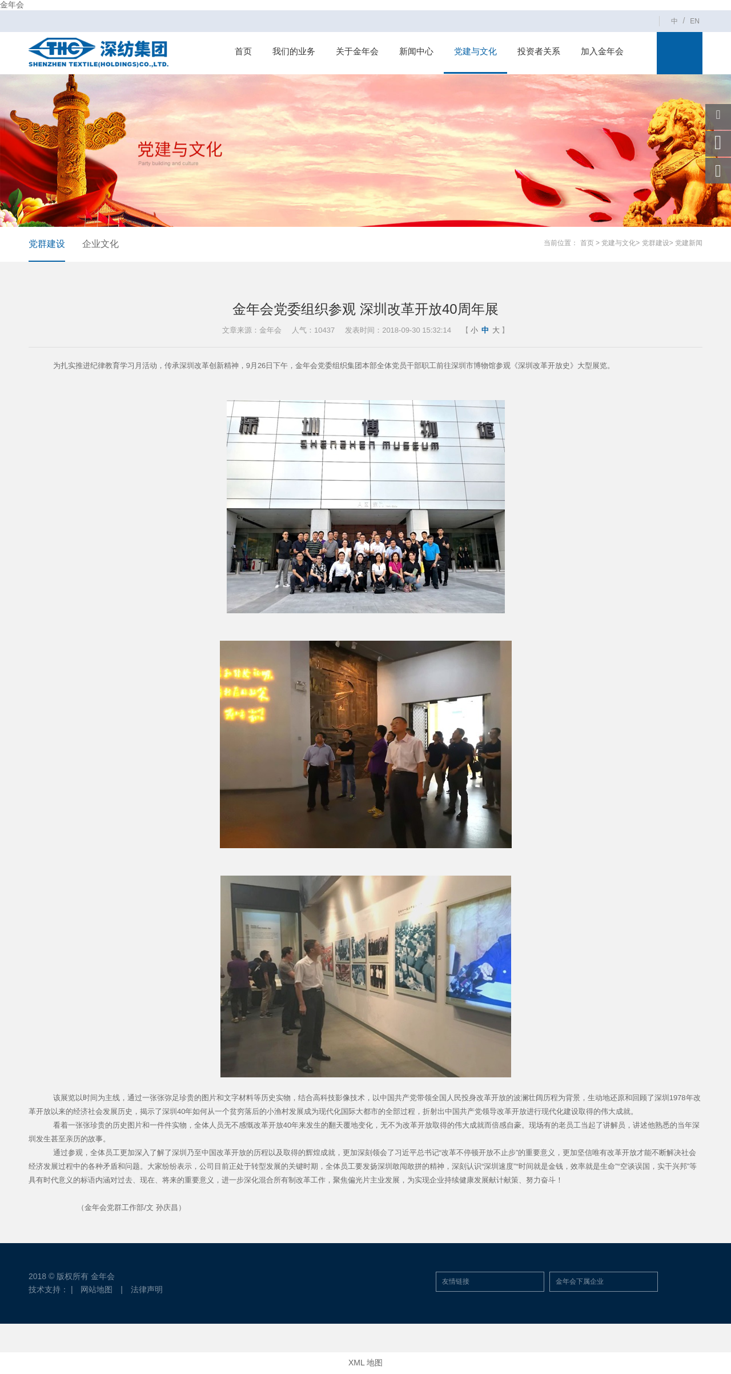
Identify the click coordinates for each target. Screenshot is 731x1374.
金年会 (12, 4)
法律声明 (147, 1289)
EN (695, 21)
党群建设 (47, 244)
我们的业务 (293, 51)
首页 (243, 51)
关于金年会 (357, 51)
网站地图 (97, 1289)
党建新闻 (688, 243)
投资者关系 (538, 51)
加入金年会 (602, 51)
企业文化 (100, 244)
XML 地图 (365, 1362)
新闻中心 (416, 51)
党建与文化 (475, 51)
